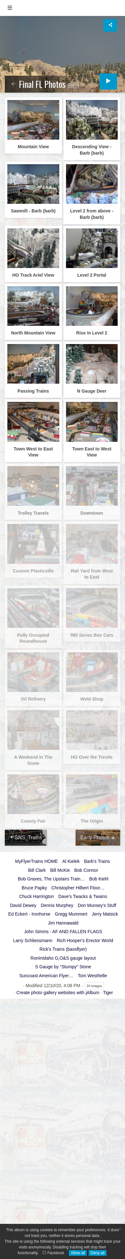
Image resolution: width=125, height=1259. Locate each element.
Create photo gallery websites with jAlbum (58, 992)
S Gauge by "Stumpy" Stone (63, 966)
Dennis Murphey (57, 905)
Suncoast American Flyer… (46, 975)
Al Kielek (70, 861)
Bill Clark (37, 870)
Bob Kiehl (98, 878)
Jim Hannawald (63, 922)
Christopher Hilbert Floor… (78, 887)
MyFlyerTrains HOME (36, 861)
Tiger (108, 992)
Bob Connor (86, 870)
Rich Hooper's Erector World (85, 940)
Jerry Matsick (105, 914)
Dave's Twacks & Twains (82, 896)
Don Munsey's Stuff (97, 905)
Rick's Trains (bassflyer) (63, 949)
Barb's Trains (97, 861)
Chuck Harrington (36, 896)
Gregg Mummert (71, 914)
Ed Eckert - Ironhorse (29, 914)
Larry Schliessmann (32, 940)
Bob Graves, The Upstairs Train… (51, 878)
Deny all (97, 1253)
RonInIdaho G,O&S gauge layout (63, 958)
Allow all (78, 1253)
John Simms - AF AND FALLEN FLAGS (63, 931)
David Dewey (23, 905)
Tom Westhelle (92, 975)
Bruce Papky (34, 887)
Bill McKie (60, 870)
